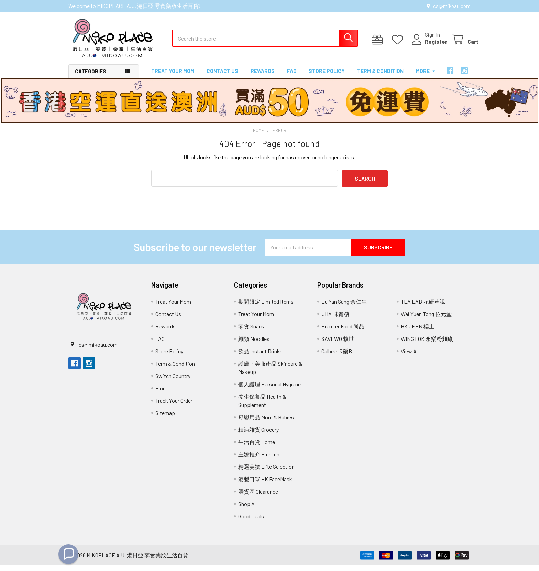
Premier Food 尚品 (342, 331)
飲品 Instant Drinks (260, 356)
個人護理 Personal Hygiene (269, 389)
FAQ (291, 77)
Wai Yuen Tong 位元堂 (426, 319)
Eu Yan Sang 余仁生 (344, 307)
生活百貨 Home (256, 447)
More (426, 77)
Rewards (263, 77)
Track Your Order (173, 406)
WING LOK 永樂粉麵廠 (427, 344)
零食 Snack (251, 331)
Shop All (247, 509)
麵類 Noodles (254, 344)
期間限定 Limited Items (266, 307)
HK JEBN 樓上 (417, 331)
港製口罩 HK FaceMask (265, 484)
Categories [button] (90, 77)
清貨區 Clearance (258, 497)
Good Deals (251, 521)
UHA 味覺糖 (335, 319)
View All (410, 356)
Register (428, 45)
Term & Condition (380, 77)
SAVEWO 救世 (337, 344)
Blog (160, 393)
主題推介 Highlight (260, 459)
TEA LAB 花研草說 (423, 307)
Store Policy (327, 77)
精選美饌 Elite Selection (266, 472)
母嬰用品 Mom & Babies (266, 422)
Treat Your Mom (172, 77)
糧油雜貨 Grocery (258, 435)
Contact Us (222, 77)
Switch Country (172, 381)
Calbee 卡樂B (336, 356)
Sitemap (165, 418)
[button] (68, 554)
